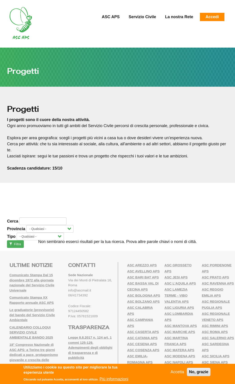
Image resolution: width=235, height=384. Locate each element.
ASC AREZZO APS (142, 265)
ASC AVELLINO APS (143, 271)
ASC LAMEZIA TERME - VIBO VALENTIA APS (176, 295)
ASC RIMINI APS (215, 326)
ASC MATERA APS (179, 350)
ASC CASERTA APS (143, 332)
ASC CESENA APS (142, 344)
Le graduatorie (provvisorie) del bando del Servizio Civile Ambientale (32, 315)
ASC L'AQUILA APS (180, 283)
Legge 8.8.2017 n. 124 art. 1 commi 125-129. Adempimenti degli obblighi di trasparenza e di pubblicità (90, 347)
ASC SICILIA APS (215, 356)
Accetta (177, 372)
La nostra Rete (179, 17)
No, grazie (198, 372)
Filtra (15, 244)
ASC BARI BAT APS (143, 277)
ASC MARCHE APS (179, 332)
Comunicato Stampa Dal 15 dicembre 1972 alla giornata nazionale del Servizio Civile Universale (31, 282)
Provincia (16, 229)
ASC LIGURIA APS (179, 307)
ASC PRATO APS (215, 277)
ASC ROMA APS (215, 332)
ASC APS (111, 17)
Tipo (11, 236)
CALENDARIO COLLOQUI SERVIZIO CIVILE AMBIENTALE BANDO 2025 (31, 332)
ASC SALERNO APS (218, 338)
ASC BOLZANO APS (143, 301)
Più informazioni (113, 379)
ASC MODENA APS (179, 356)
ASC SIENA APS (215, 362)
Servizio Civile (142, 17)
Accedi (212, 17)
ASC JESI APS (176, 277)
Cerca (12, 221)
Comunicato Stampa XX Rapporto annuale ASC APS (31, 300)
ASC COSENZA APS (143, 350)
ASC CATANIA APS (142, 338)
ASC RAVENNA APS (218, 283)
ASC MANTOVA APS (180, 326)
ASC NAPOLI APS (178, 362)
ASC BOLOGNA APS (143, 295)
